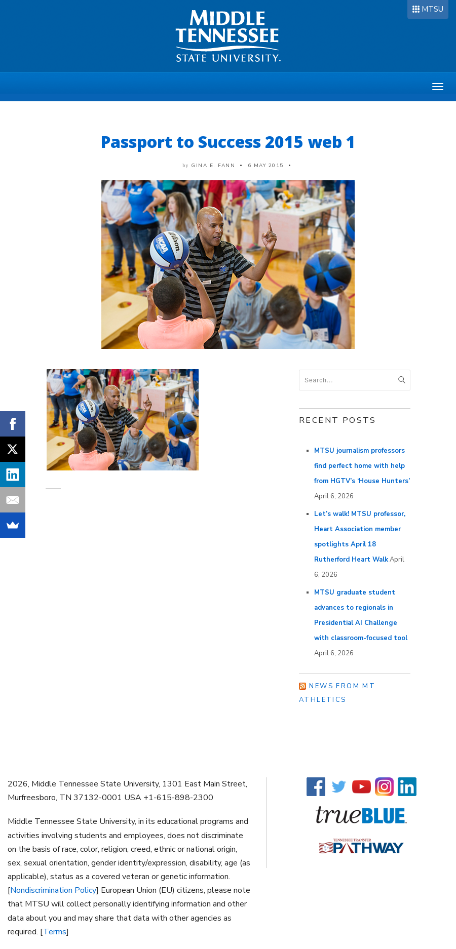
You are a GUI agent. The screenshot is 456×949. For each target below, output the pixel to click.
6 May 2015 (266, 165)
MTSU (432, 9)
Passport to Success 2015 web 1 (228, 141)
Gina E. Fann (213, 165)
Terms (54, 931)
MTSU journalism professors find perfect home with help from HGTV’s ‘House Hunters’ (362, 466)
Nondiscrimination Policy (53, 890)
